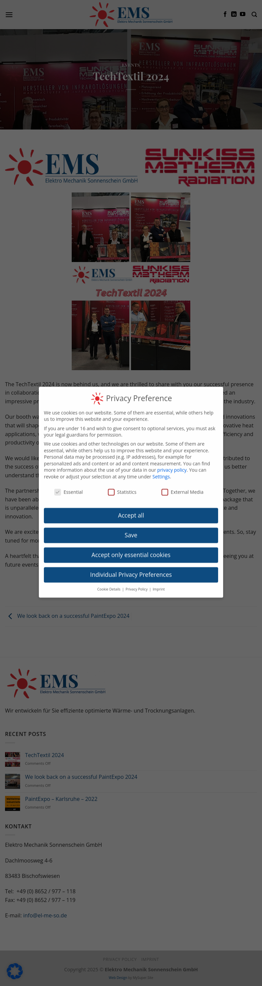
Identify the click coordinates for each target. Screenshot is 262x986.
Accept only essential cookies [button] (131, 545)
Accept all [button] (131, 505)
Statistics (122, 482)
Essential (68, 482)
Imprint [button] (159, 579)
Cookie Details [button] (109, 579)
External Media (182, 482)
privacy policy (172, 460)
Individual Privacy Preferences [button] (131, 565)
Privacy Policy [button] (137, 579)
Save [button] (131, 525)
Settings (161, 466)
